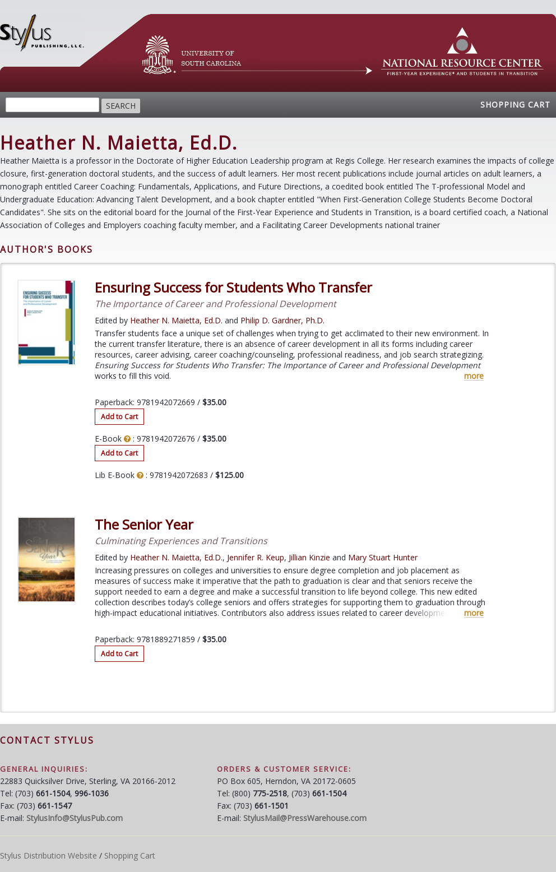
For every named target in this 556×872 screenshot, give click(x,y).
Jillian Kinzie (309, 557)
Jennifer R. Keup (255, 557)
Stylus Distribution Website (48, 855)
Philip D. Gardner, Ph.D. (282, 320)
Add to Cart (119, 416)
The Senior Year (144, 524)
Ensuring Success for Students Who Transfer (233, 287)
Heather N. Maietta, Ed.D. (176, 320)
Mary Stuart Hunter (383, 557)
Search (121, 105)
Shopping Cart (515, 104)
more (474, 376)
